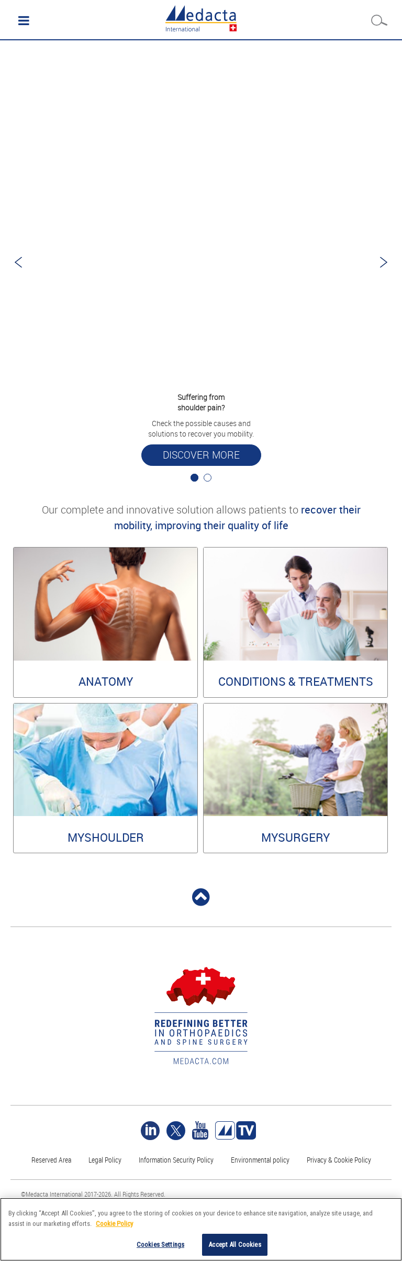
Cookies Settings (160, 1244)
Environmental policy (260, 1160)
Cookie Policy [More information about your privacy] (114, 1223)
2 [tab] (207, 478)
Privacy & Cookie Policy (339, 1160)
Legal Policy (104, 1160)
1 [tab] (194, 478)
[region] (201, 1229)
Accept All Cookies (234, 1244)
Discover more (201, 455)
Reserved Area (51, 1160)
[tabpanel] (201, 262)
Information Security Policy (176, 1160)
